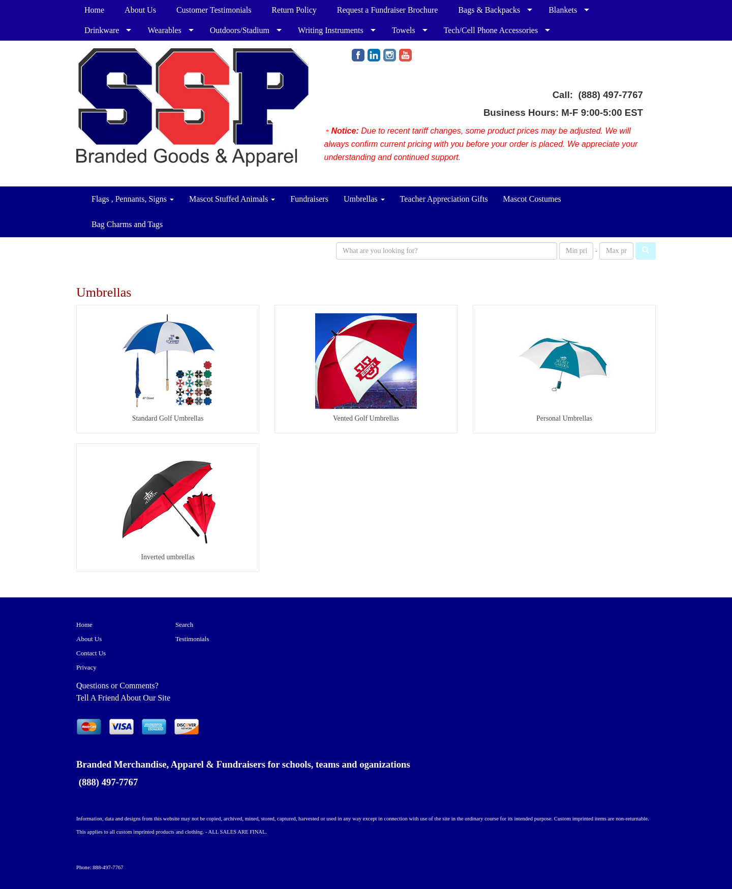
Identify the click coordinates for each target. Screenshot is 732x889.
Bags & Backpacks (489, 10)
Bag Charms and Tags (127, 224)
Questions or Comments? (117, 685)
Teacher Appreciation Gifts (444, 199)
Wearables (164, 30)
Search (184, 624)
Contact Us (91, 653)
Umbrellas (364, 199)
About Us (140, 10)
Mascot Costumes (532, 199)
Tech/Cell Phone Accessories (491, 30)
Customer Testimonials (213, 10)
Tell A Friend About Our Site (123, 697)
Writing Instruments (330, 30)
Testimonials (192, 639)
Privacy (86, 667)
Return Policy (293, 10)
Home (94, 10)
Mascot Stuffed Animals (232, 199)
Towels (403, 30)
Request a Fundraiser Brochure (387, 10)
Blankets (562, 10)
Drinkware (101, 30)
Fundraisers (309, 199)
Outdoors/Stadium (239, 30)
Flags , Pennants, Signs (133, 199)
